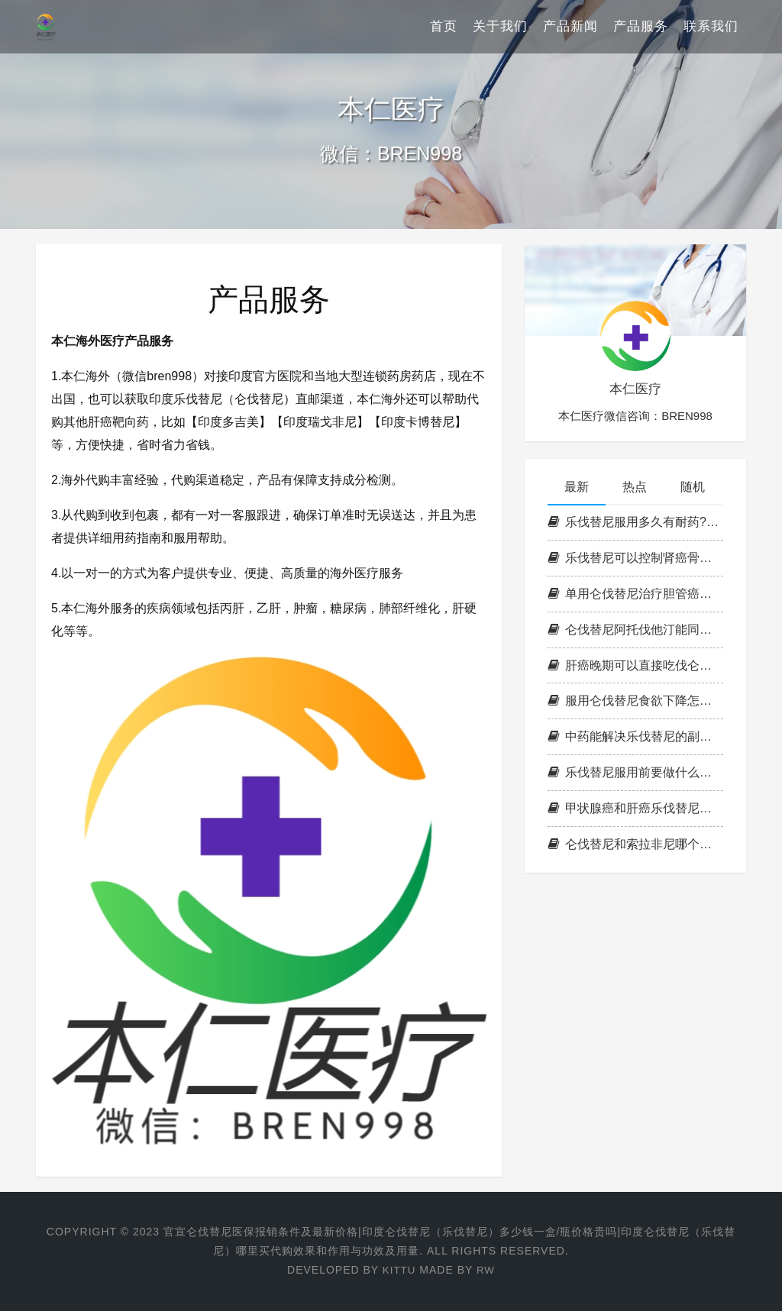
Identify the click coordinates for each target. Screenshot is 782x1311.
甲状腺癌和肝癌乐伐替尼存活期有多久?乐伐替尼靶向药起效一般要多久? (635, 808)
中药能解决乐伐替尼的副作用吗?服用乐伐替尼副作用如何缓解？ (635, 736)
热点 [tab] (634, 486)
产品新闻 (570, 26)
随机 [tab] (692, 486)
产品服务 (640, 26)
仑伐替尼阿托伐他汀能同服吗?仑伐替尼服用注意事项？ (635, 629)
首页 (443, 26)
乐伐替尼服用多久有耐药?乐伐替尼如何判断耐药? (635, 521)
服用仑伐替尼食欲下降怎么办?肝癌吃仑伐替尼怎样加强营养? (635, 700)
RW (486, 1270)
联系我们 (710, 26)
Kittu (398, 1270)
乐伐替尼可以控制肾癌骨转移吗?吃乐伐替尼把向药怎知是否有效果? (635, 557)
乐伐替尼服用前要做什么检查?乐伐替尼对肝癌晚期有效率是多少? (635, 772)
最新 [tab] (576, 486)
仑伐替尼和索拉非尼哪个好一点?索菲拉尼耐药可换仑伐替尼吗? (635, 844)
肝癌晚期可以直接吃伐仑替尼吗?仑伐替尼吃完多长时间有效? (635, 665)
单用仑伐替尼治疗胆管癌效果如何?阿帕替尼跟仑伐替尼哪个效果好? (635, 593)
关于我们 (500, 26)
